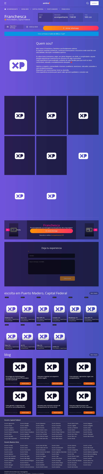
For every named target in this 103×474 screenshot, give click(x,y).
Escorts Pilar (71, 451)
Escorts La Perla (87, 442)
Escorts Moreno (24, 459)
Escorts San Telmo (72, 431)
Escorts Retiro (8, 431)
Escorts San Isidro (24, 453)
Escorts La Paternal (73, 424)
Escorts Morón (40, 459)
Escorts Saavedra (24, 431)
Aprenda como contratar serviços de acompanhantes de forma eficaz (48, 403)
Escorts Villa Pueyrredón (10, 435)
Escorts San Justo (72, 459)
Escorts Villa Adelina (88, 453)
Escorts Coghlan (72, 422)
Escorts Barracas (56, 420)
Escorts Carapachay (73, 446)
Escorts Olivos (55, 451)
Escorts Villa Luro (72, 433)
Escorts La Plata (8, 442)
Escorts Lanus (8, 463)
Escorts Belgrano (87, 420)
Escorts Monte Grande (42, 463)
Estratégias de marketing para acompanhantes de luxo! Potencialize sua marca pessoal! (18, 374)
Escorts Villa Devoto (57, 433)
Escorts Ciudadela (9, 457)
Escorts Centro (24, 442)
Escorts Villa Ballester (9, 455)
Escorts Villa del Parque (42, 433)
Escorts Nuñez (71, 426)
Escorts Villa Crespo (25, 433)
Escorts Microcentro (25, 426)
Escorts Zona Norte (25, 446)
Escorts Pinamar (8, 444)
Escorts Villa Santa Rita (42, 435)
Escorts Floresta (40, 424)
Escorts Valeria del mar (42, 444)
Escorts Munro (24, 451)
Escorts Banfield (40, 461)
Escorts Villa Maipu (25, 455)
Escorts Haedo (40, 457)
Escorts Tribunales (88, 431)
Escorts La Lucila (72, 448)
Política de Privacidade (23, 470)
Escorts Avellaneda (25, 461)
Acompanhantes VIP (57, 233)
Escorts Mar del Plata (41, 442)
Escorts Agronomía (9, 420)
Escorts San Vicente (73, 463)
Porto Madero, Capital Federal (18, 20)
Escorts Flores (24, 424)
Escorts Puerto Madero (74, 428)
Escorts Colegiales (88, 422)
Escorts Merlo (8, 459)
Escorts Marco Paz (88, 457)
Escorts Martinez (8, 451)
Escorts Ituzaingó (56, 457)
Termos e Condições (38, 470)
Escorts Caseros (72, 455)
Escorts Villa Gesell (88, 444)
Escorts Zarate (40, 455)
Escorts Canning (72, 461)
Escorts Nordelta (40, 451)
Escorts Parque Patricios (58, 428)
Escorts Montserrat (57, 426)
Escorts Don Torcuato (89, 446)
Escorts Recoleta (87, 428)
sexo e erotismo (59, 380)
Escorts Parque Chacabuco (27, 428)
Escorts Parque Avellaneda (11, 428)
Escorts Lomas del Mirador (75, 457)
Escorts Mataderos (9, 426)
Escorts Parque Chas (41, 428)
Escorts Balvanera (40, 420)
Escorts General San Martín (43, 448)
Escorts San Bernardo (57, 444)
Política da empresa (10, 470)
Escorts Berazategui (57, 461)
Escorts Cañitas (40, 422)
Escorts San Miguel (41, 453)
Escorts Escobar (8, 448)
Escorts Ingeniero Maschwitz (59, 448)
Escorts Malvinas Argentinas (90, 448)
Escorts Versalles (8, 433)
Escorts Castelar (87, 455)
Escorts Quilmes (56, 463)
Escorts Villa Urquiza (57, 435)
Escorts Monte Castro (41, 426)
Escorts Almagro (24, 420)
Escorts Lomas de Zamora (27, 463)
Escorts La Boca (56, 424)
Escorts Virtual (71, 435)
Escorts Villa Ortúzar (88, 433)
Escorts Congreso (9, 424)
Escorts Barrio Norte (73, 420)
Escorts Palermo (87, 426)
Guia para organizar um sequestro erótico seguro (50, 374)
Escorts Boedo (8, 422)
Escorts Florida (24, 448)
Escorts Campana (56, 446)
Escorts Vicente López (73, 453)
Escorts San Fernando (10, 453)
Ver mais (94, 291)
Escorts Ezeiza (87, 461)
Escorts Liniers (87, 424)
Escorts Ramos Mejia (57, 459)
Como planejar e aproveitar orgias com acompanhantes (81, 374)
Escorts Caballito (24, 422)
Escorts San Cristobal (41, 431)
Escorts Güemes (72, 442)
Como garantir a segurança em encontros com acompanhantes (18, 403)
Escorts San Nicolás (57, 431)
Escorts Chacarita (56, 422)
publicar (94, 3)
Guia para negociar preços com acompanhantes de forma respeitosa (80, 403)
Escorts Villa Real (24, 435)
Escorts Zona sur (87, 459)
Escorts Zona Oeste (57, 455)
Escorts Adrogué (8, 461)
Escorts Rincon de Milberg (90, 451)
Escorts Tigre (55, 453)
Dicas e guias (28, 380)
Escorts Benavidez (40, 446)
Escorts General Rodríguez (27, 457)
